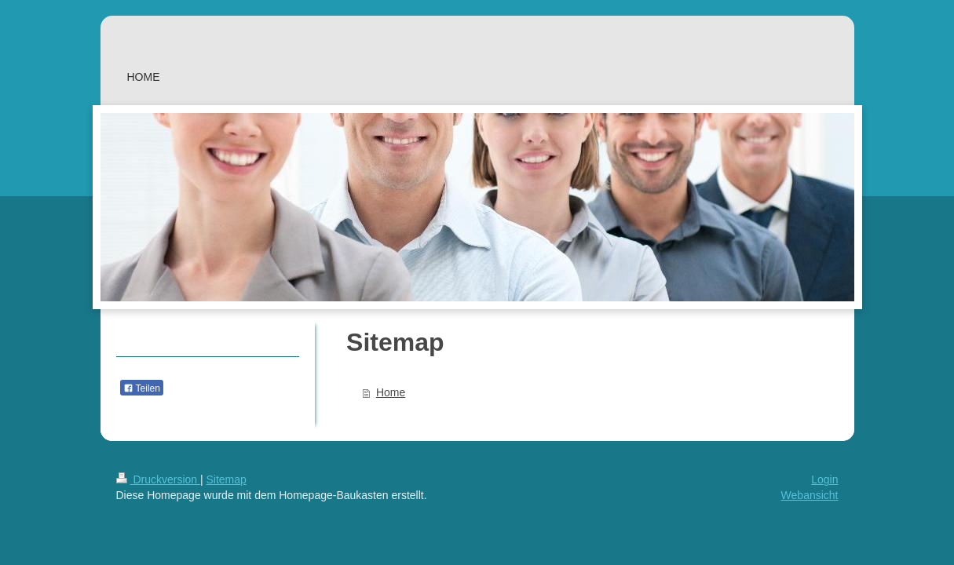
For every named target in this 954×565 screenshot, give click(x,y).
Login (824, 479)
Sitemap (227, 479)
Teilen (141, 388)
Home (390, 392)
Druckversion (158, 479)
